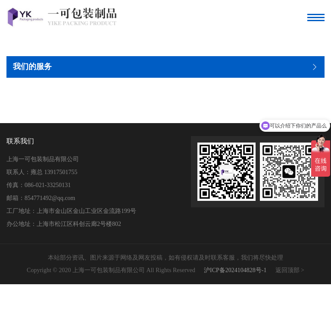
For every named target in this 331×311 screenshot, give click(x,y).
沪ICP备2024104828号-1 (235, 270)
